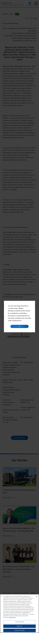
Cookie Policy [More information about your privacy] (12, 618)
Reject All (19, 627)
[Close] (36, 598)
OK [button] (19, 326)
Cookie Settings (19, 622)
